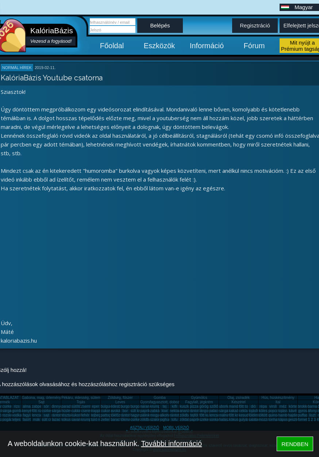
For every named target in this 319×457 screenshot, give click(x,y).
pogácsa (9, 420)
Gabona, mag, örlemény (41, 398)
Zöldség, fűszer (120, 398)
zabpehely (40, 406)
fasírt (27, 420)
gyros (302, 411)
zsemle (87, 406)
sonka (214, 420)
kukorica (78, 415)
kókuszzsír (69, 420)
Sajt (41, 402)
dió (253, 406)
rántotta (126, 415)
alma (27, 406)
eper (95, 406)
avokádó (117, 411)
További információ (171, 443)
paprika (146, 411)
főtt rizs (37, 411)
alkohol (166, 415)
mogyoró (157, 415)
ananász (186, 411)
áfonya (313, 411)
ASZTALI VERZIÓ (144, 428)
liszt (312, 415)
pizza (194, 406)
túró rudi (97, 420)
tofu (175, 420)
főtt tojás (246, 406)
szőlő (214, 406)
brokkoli (304, 406)
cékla (243, 411)
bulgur (106, 406)
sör (46, 406)
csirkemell (10, 406)
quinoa (273, 415)
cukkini (76, 411)
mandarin (236, 406)
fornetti (303, 420)
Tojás (81, 402)
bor (125, 411)
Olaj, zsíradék (238, 398)
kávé (292, 411)
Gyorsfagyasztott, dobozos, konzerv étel (172, 402)
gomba (17, 411)
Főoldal (112, 46)
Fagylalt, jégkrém (199, 402)
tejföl (194, 415)
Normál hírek (17, 67)
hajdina (294, 415)
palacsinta (217, 411)
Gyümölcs (199, 398)
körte (293, 406)
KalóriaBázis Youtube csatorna (52, 77)
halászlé (225, 420)
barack (116, 420)
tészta (66, 415)
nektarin (176, 411)
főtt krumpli (238, 415)
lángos (204, 411)
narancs (146, 406)
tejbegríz (98, 415)
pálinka (146, 415)
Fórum (254, 46)
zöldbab (186, 415)
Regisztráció (255, 25)
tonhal (273, 420)
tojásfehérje (258, 411)
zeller (105, 420)
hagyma (136, 415)
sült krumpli (139, 411)
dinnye (56, 406)
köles (263, 411)
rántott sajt (178, 415)
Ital (278, 402)
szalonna (157, 420)
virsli (273, 406)
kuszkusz (187, 406)
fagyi (26, 415)
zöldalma (187, 420)
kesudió (245, 415)
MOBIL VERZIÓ (176, 428)
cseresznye (90, 411)
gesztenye (296, 420)
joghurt (165, 420)
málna (224, 415)
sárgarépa (59, 411)
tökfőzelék (119, 415)
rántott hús (198, 411)
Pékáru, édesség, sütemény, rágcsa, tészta (96, 398)
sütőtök (77, 406)
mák (36, 420)
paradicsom (70, 406)
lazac (56, 420)
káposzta (285, 420)
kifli (174, 406)
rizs (17, 406)
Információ (207, 46)
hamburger (287, 415)
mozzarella (267, 420)
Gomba (160, 398)
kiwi (165, 411)
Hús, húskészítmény (277, 398)
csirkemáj (49, 411)
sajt (46, 415)
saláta (253, 420)
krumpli (156, 406)
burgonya (128, 406)
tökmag (126, 420)
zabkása (157, 411)
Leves (120, 402)
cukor (105, 411)
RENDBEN (294, 444)
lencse (37, 415)
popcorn (274, 411)
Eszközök (159, 46)
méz (283, 406)
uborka (224, 406)
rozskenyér (11, 415)
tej (165, 406)
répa (263, 406)
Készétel (238, 402)
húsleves (68, 411)
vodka (17, 415)
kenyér (27, 411)
